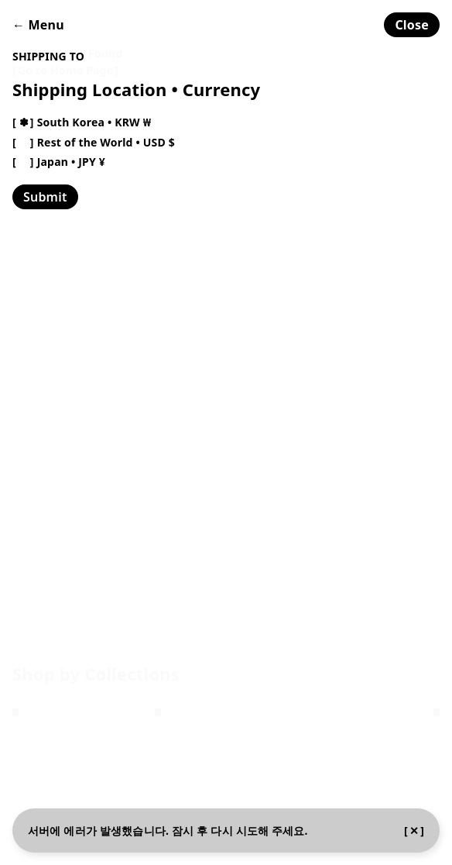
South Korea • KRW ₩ (94, 122)
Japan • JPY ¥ (71, 162)
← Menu (38, 25)
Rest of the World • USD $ (106, 143)
